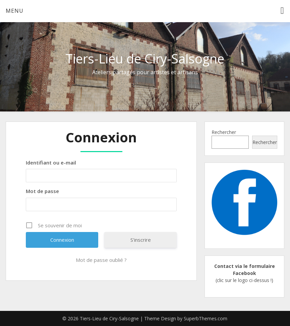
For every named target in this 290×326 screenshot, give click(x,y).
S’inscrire (140, 239)
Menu (14, 10)
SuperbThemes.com (205, 318)
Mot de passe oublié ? (101, 260)
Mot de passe (42, 191)
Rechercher (224, 132)
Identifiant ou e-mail (51, 162)
